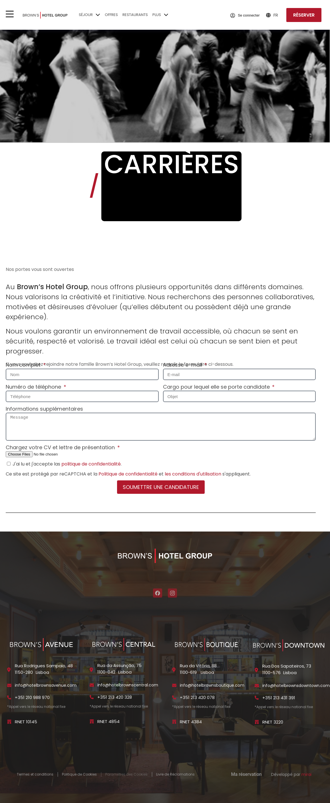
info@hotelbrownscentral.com (127, 685)
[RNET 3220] (257, 722)
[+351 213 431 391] (257, 698)
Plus (160, 15)
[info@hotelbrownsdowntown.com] (257, 686)
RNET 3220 (272, 722)
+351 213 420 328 (114, 697)
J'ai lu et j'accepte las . (67, 464)
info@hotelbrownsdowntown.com (296, 685)
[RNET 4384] (174, 722)
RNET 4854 (108, 721)
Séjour (89, 15)
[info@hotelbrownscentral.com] (92, 685)
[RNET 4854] (92, 721)
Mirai (306, 774)
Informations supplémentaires (44, 408)
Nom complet (24, 364)
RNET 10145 (26, 722)
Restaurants (135, 14)
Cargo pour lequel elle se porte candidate (217, 386)
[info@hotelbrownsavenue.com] (9, 685)
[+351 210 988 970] (9, 697)
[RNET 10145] (9, 722)
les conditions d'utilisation (193, 474)
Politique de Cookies (79, 774)
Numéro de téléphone (34, 386)
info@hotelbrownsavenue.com (46, 685)
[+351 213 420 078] (174, 697)
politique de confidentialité (91, 464)
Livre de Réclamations (175, 774)
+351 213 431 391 (278, 698)
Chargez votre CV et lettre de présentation (61, 447)
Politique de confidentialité (128, 474)
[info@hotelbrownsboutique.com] (174, 685)
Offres (111, 14)
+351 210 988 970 (32, 697)
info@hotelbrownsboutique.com (212, 685)
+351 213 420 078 (197, 697)
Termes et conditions (35, 774)
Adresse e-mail (183, 364)
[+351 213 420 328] (92, 697)
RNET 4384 (191, 722)
